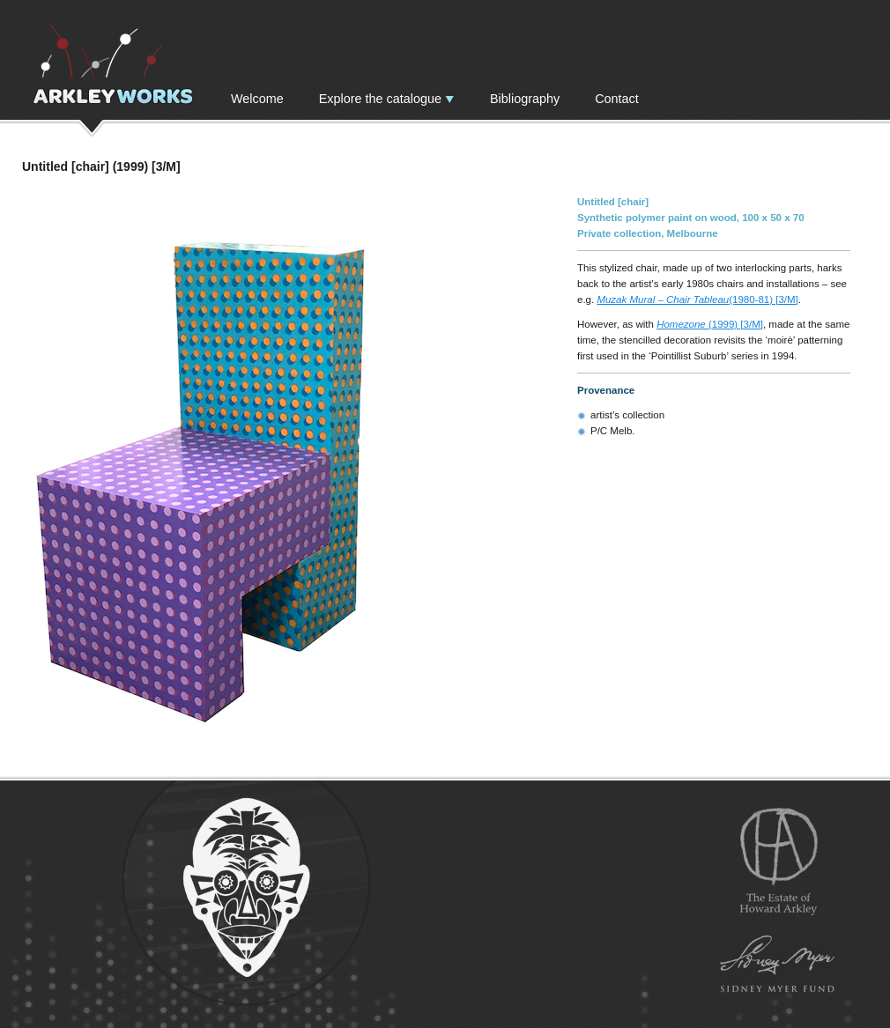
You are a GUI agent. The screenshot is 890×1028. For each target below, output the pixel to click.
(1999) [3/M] (709, 324)
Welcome (257, 99)
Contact (617, 99)
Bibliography (525, 99)
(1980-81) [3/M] (697, 299)
